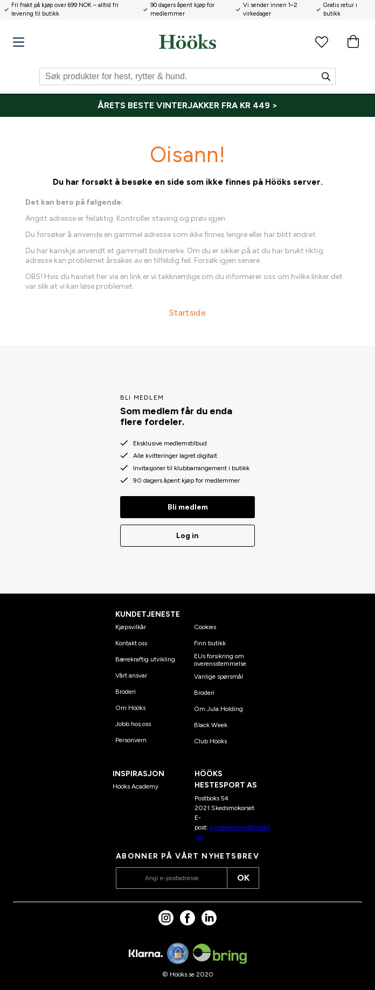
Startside (187, 313)
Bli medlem (188, 507)
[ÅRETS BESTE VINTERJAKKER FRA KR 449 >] (187, 105)
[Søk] (187, 76)
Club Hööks (210, 741)
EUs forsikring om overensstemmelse (220, 659)
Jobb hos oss (133, 724)
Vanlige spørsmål (218, 676)
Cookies (205, 627)
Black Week (210, 725)
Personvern (131, 740)
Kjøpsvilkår (130, 627)
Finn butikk (210, 643)
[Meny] (18, 42)
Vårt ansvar (131, 675)
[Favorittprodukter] (321, 41)
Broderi (125, 691)
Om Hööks (130, 708)
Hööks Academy (135, 786)
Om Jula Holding (218, 709)
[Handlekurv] (352, 41)
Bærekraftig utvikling (145, 659)
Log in (187, 535)
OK (243, 878)
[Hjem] (187, 41)
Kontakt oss (131, 643)
